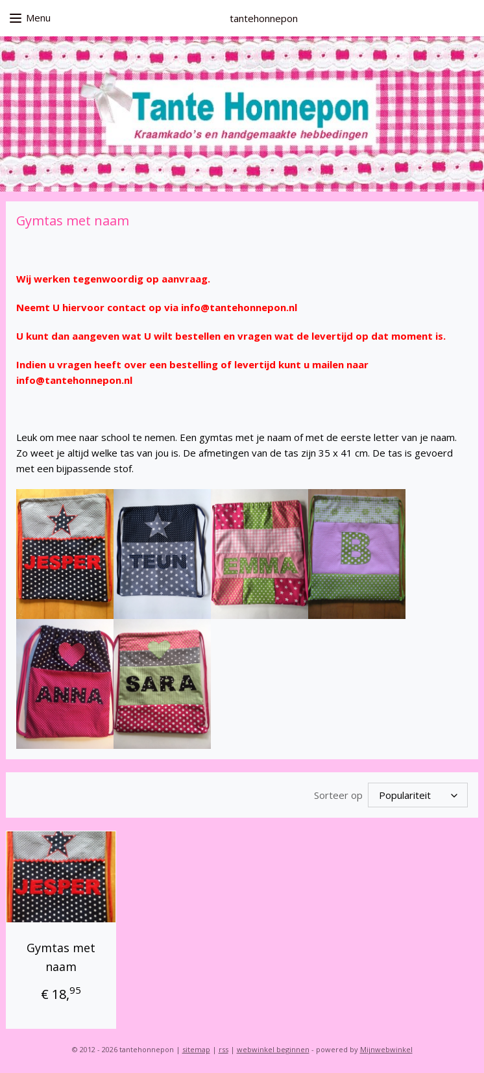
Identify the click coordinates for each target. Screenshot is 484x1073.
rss (223, 1049)
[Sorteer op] (418, 795)
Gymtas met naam (61, 957)
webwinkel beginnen (273, 1049)
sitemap (196, 1049)
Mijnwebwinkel (386, 1049)
